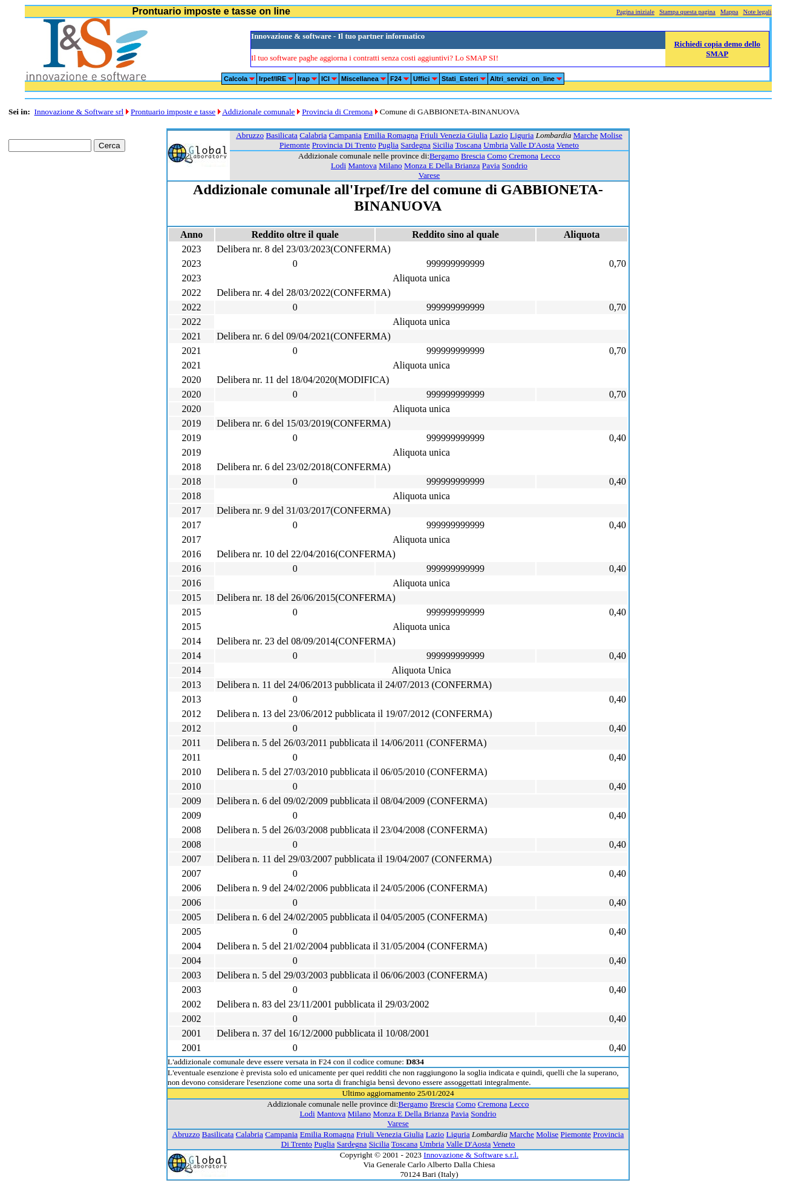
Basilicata (282, 135)
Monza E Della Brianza (442, 165)
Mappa (729, 11)
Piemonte (294, 144)
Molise (611, 135)
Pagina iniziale (635, 11)
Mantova (362, 165)
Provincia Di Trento (344, 144)
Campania (345, 135)
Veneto (567, 144)
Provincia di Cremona (337, 111)
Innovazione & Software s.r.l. (470, 1154)
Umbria (495, 144)
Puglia (388, 144)
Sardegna (415, 144)
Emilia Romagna (391, 135)
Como (497, 155)
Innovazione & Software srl (79, 111)
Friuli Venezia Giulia (454, 135)
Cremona (523, 155)
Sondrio (514, 165)
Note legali (757, 11)
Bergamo (444, 155)
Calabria (313, 135)
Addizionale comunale (258, 111)
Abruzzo (250, 135)
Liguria (521, 135)
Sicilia (442, 144)
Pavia (491, 165)
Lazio (498, 135)
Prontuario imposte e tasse (173, 111)
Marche (585, 135)
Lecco (550, 155)
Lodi (338, 165)
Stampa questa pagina (687, 11)
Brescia (473, 155)
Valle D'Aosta (532, 144)
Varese (429, 175)
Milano (390, 165)
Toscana (468, 144)
